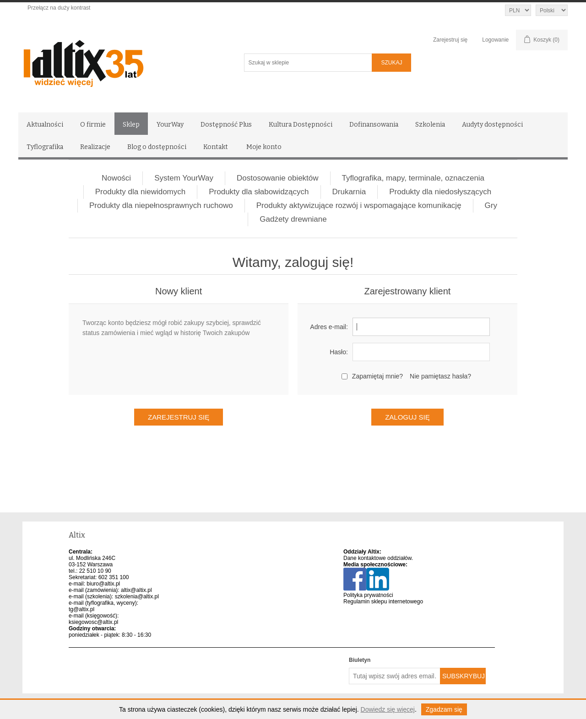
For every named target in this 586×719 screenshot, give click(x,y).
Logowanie (495, 40)
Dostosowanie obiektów (278, 178)
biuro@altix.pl (103, 584)
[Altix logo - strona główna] (122, 60)
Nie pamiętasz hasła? (440, 376)
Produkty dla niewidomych (140, 191)
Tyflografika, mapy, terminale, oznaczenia (413, 178)
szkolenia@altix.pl (137, 596)
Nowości (116, 178)
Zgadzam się (444, 709)
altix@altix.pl (136, 590)
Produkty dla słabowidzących (259, 191)
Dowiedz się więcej (388, 709)
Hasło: (339, 352)
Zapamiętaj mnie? (377, 376)
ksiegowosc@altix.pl (93, 622)
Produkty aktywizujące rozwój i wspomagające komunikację (358, 205)
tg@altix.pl (81, 609)
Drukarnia (349, 191)
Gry (491, 205)
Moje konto (264, 147)
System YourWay (183, 178)
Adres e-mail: (328, 326)
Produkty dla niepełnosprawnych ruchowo (161, 205)
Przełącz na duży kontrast (58, 8)
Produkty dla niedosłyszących (440, 191)
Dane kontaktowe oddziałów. (378, 558)
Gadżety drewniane (293, 219)
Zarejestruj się (450, 40)
